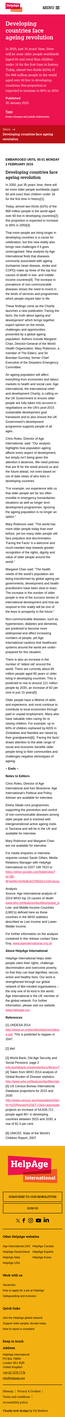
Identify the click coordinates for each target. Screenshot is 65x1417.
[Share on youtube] (38, 1220)
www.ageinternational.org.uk (32, 943)
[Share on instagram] (30, 1220)
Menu (51, 7)
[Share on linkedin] (46, 1220)
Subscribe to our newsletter (33, 1197)
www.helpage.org (17, 1010)
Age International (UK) (16, 1246)
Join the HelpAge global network (22, 1317)
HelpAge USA (11, 1262)
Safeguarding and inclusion (19, 1296)
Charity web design (16, 1411)
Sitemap (8, 1391)
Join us (32, 1208)
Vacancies (9, 1284)
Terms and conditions (16, 1397)
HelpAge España (43, 1251)
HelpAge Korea (42, 1257)
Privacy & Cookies (29, 1391)
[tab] (9, 129)
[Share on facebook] (23, 1220)
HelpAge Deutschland (16, 1251)
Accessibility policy (15, 1402)
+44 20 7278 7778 (14, 1372)
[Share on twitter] (17, 1220)
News (6, 129)
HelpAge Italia (11, 1257)
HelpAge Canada (43, 1246)
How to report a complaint (18, 1328)
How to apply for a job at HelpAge (23, 1290)
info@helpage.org (14, 1378)
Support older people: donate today (24, 1323)
